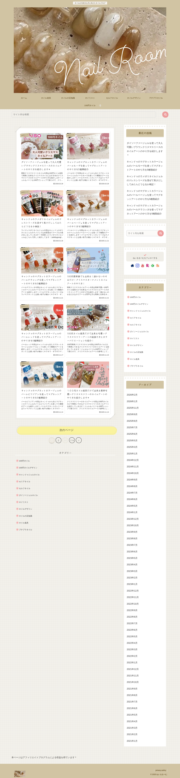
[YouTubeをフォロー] (143, 265)
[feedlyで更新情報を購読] (153, 265)
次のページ (67, 430)
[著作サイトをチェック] (132, 265)
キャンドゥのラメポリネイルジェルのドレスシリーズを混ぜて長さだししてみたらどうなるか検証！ (145, 180)
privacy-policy (161, 770)
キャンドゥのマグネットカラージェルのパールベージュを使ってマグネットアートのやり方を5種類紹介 (145, 195)
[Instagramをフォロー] (137, 265)
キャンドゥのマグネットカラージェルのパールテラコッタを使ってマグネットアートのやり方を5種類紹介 (145, 209)
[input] (84, 114)
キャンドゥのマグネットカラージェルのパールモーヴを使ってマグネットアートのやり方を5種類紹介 (145, 165)
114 (72, 440)
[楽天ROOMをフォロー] (148, 265)
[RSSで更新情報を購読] (158, 265)
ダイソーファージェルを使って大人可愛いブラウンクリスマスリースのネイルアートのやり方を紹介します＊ (145, 149)
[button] (165, 114)
